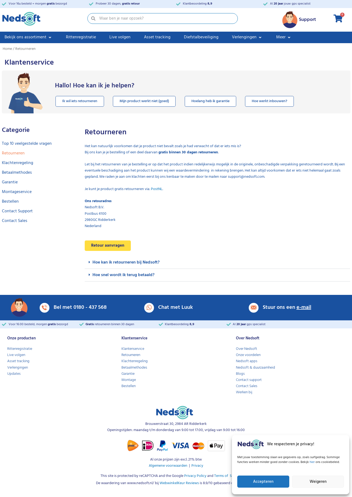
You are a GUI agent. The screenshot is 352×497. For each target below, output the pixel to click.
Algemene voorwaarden (168, 466)
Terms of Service (227, 476)
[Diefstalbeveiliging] (201, 37)
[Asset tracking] (157, 37)
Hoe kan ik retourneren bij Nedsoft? (126, 262)
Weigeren (318, 482)
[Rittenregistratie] (81, 37)
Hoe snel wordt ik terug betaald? (123, 275)
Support (307, 20)
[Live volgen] (120, 37)
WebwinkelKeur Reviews (179, 483)
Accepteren (263, 482)
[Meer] (283, 37)
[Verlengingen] (247, 37)
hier (313, 462)
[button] (217, 262)
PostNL (156, 189)
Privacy (197, 466)
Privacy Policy (194, 476)
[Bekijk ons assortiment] (28, 37)
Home (7, 49)
